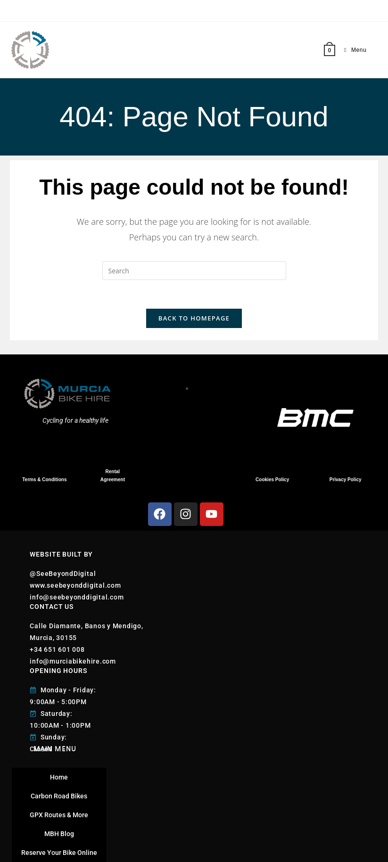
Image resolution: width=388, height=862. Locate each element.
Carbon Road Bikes (59, 796)
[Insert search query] (194, 270)
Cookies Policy (272, 479)
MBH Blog (59, 833)
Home (59, 777)
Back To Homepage (194, 318)
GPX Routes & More (59, 815)
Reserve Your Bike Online (59, 852)
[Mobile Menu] (351, 50)
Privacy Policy (346, 479)
